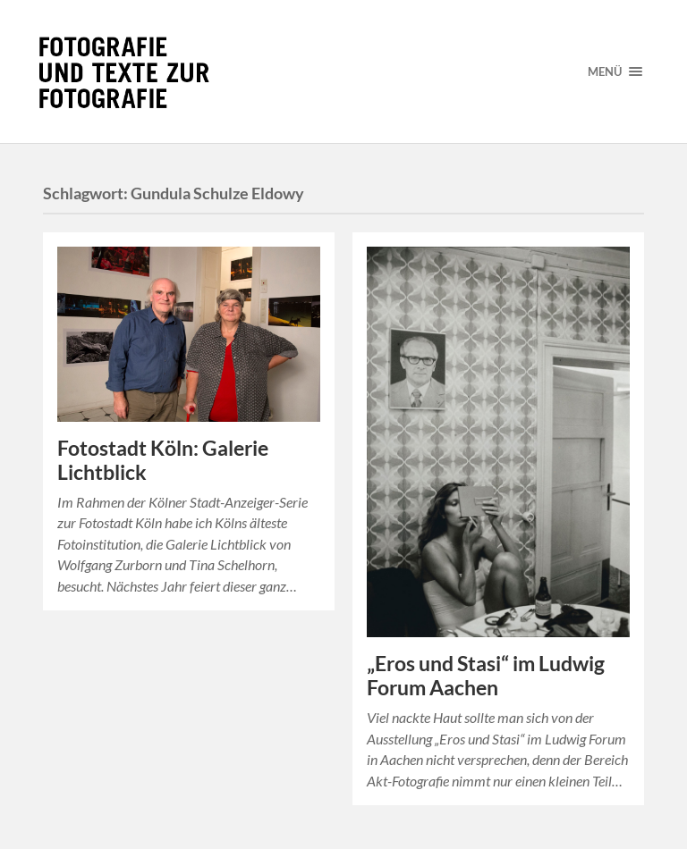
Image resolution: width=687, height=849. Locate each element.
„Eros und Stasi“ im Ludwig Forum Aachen (486, 675)
